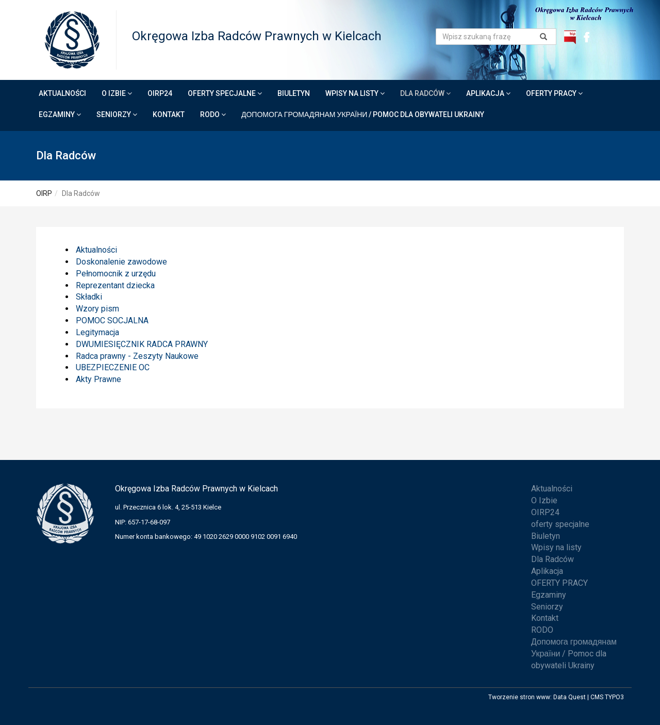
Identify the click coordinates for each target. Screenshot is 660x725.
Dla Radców (425, 93)
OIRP (44, 193)
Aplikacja (488, 93)
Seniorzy (116, 114)
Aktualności (62, 93)
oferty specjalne (225, 93)
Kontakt (169, 114)
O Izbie (117, 93)
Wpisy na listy (355, 93)
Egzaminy (60, 114)
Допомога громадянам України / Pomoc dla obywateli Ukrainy (362, 114)
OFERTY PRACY (554, 93)
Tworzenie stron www (519, 697)
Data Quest (569, 697)
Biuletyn (293, 93)
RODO (213, 114)
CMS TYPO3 (607, 697)
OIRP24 (159, 93)
